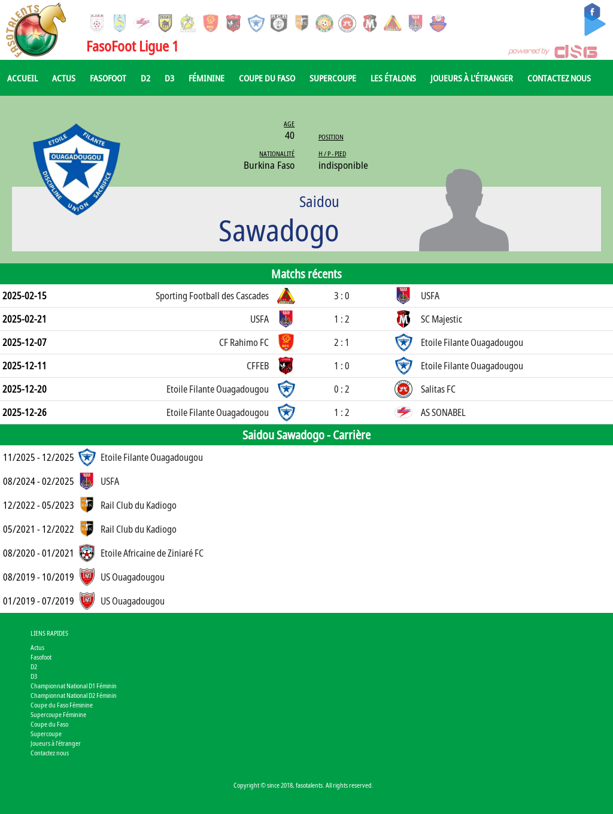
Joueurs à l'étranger (471, 78)
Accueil (22, 78)
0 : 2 (342, 389)
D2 (145, 78)
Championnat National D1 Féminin (74, 685)
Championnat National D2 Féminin (74, 695)
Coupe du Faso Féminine (62, 704)
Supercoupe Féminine (58, 714)
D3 (169, 78)
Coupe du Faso (267, 78)
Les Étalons (393, 78)
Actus (63, 78)
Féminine (206, 78)
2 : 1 (342, 342)
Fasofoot (108, 78)
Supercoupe (332, 78)
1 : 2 (342, 319)
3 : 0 (342, 295)
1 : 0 (342, 365)
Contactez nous (559, 78)
